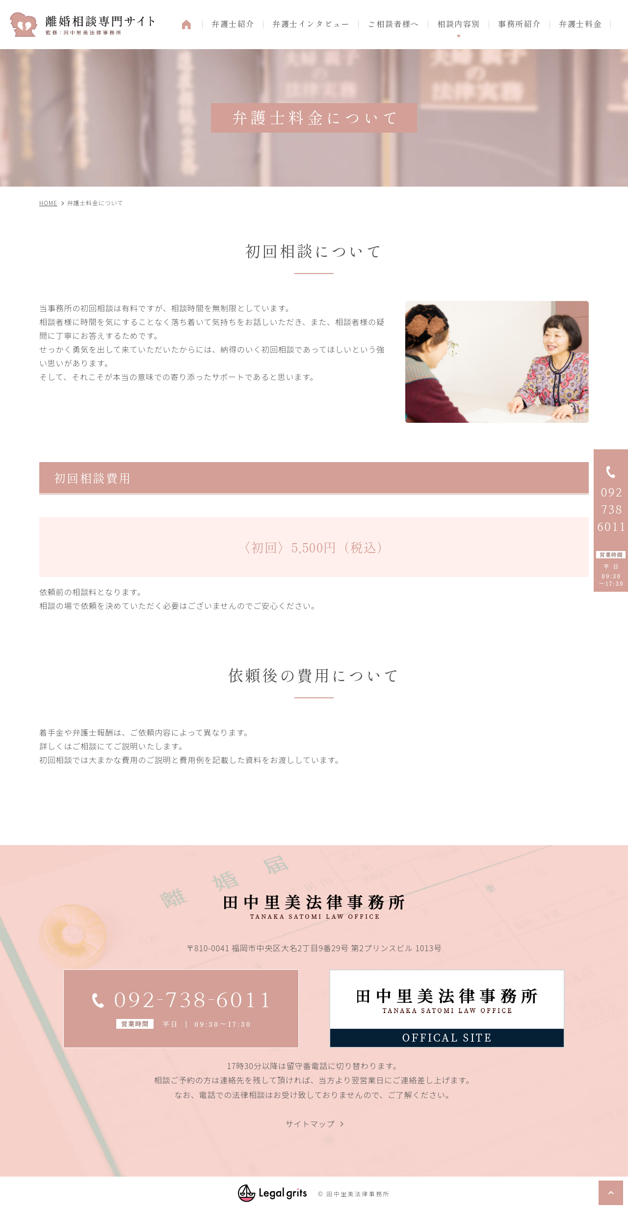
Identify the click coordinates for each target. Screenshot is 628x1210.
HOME (186, 24)
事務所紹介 (519, 23)
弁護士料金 (580, 23)
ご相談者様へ (393, 23)
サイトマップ (310, 1123)
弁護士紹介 (233, 23)
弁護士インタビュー (311, 23)
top (611, 1193)
